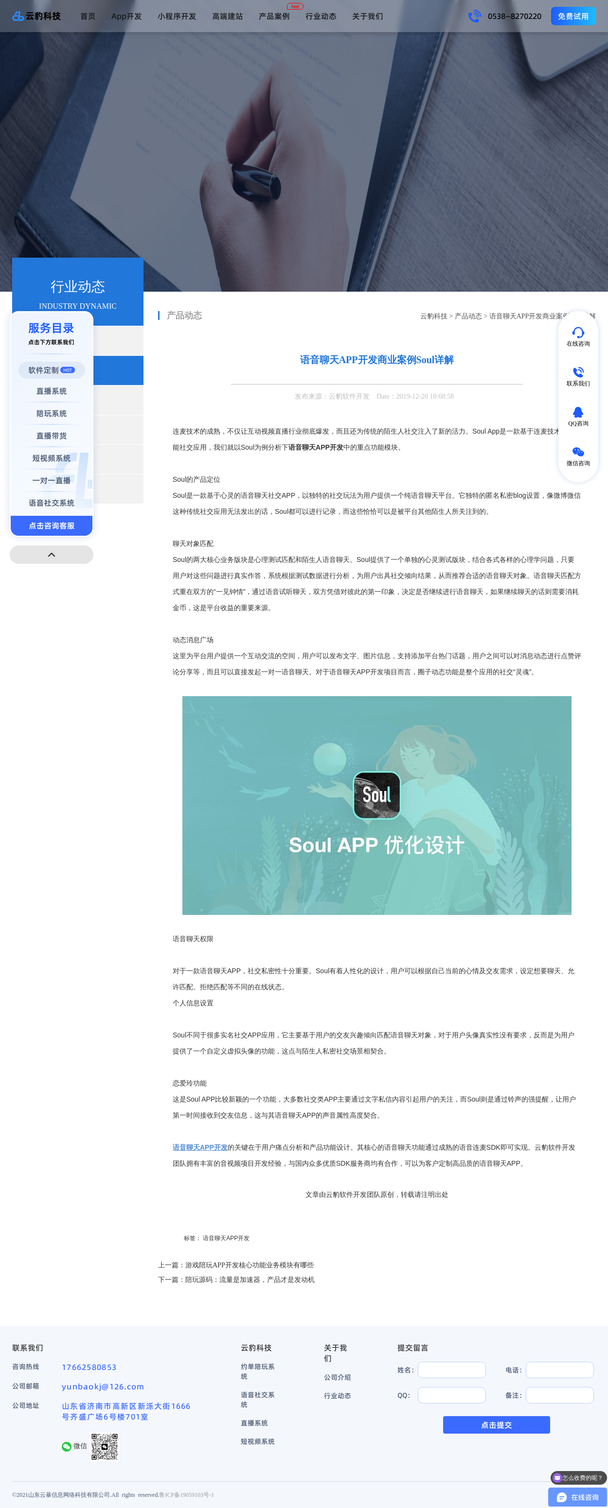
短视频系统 (258, 1441)
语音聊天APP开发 (226, 1238)
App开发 (126, 16)
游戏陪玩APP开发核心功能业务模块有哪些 (249, 1265)
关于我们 (367, 16)
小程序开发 (177, 16)
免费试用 (573, 16)
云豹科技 (433, 316)
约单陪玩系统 (258, 1371)
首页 (88, 16)
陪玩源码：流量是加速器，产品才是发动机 (250, 1279)
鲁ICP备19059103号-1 (186, 1494)
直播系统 (254, 1423)
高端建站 (227, 16)
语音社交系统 (258, 1399)
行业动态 (321, 16)
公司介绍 (337, 1377)
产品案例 (274, 16)
